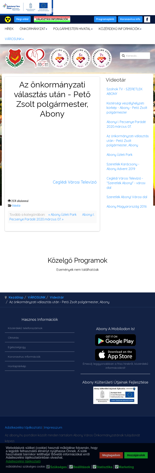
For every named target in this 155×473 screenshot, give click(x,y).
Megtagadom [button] (111, 455)
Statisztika (104, 467)
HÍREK (9, 29)
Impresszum (53, 427)
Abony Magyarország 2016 (127, 206)
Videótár (16, 205)
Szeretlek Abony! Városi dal (127, 197)
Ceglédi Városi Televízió (75, 182)
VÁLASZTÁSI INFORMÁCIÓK (52, 19)
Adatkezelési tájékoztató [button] (23, 461)
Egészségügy (17, 347)
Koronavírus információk (24, 356)
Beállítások (81, 467)
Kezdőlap (16, 297)
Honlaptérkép (17, 366)
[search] (135, 55)
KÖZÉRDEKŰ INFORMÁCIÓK (120, 29)
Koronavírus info (130, 19)
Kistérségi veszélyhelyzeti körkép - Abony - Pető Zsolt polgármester (127, 108)
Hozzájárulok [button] (136, 455)
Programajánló (105, 19)
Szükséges (58, 467)
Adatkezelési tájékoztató (23, 427)
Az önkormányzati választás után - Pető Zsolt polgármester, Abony (128, 140)
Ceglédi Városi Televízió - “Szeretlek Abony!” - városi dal (126, 183)
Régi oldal (22, 19)
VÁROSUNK (14, 39)
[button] (64, 457)
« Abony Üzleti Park (62, 215)
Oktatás (13, 337)
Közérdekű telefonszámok (25, 328)
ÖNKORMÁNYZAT (33, 29)
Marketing (126, 467)
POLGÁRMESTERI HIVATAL (73, 29)
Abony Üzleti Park (119, 155)
